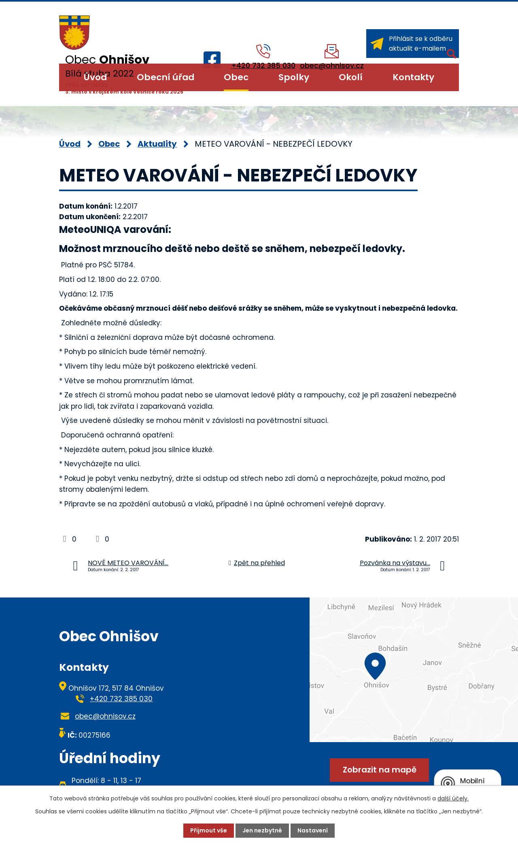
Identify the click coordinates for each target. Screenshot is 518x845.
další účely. (453, 798)
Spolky (293, 77)
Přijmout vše (208, 830)
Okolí (351, 77)
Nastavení (312, 830)
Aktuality (157, 143)
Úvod (95, 77)
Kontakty (413, 77)
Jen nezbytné (262, 830)
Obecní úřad (165, 77)
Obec (236, 77)
